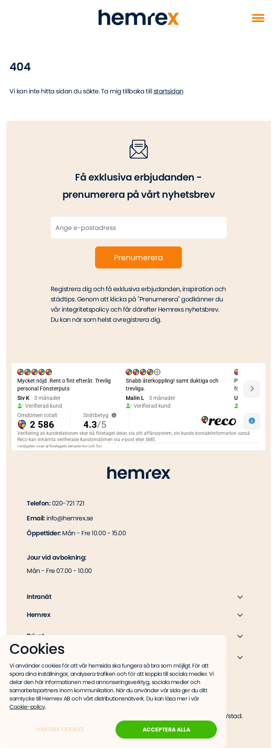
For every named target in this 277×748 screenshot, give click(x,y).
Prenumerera (138, 257)
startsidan (168, 91)
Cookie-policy (27, 707)
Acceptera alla (166, 729)
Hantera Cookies (60, 729)
